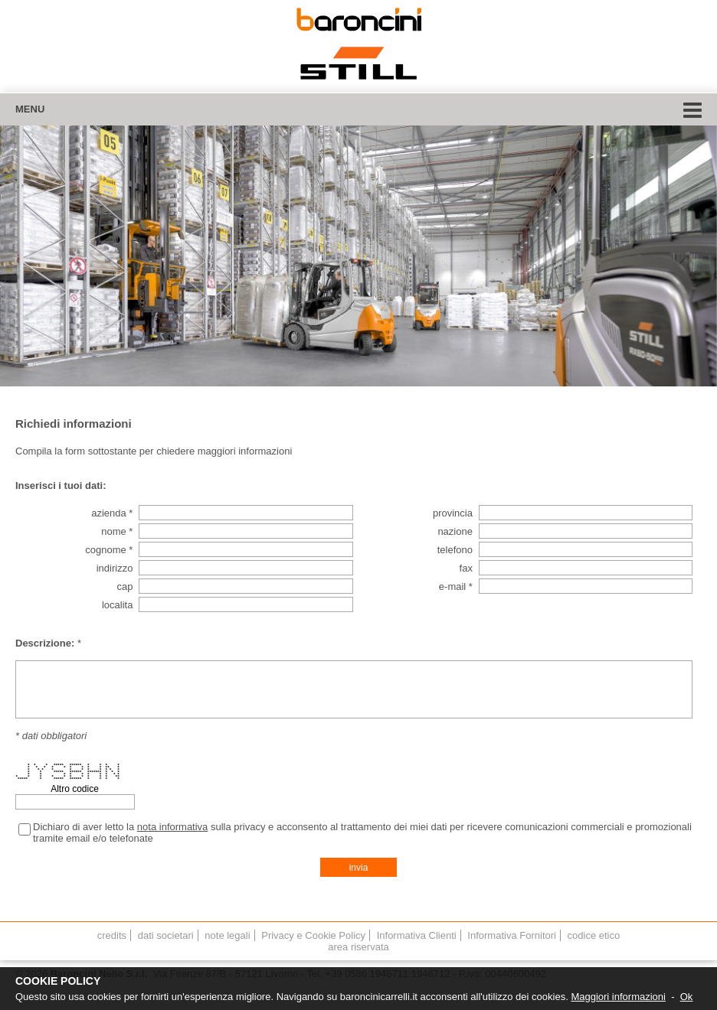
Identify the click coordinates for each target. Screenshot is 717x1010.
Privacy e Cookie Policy (313, 935)
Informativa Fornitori (511, 935)
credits (111, 935)
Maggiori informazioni (618, 996)
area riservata (358, 947)
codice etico (594, 935)
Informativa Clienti (417, 935)
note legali (227, 935)
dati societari (166, 935)
